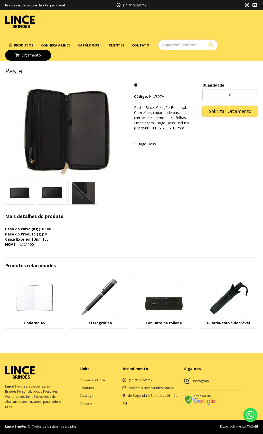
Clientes (116, 45)
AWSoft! (252, 426)
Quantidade (213, 85)
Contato (140, 45)
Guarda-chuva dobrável (228, 322)
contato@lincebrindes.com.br (151, 387)
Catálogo (86, 395)
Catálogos (88, 45)
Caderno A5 (34, 322)
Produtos (23, 45)
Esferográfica (99, 322)
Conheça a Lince (55, 45)
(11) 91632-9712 (131, 5)
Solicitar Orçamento (230, 111)
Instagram (201, 381)
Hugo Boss (146, 143)
